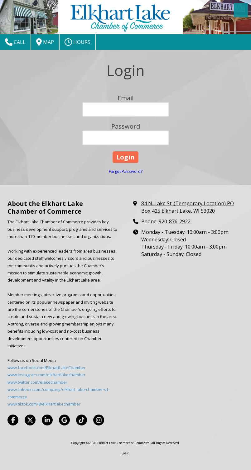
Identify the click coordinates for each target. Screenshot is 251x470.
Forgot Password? (125, 171)
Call (15, 42)
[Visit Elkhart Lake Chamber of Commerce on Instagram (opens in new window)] (98, 420)
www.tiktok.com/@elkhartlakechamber (43, 404)
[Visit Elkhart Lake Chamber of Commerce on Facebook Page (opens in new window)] (12, 420)
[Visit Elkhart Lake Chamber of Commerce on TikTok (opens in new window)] (81, 420)
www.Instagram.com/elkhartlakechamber (46, 374)
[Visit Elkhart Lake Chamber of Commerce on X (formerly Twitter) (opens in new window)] (30, 420)
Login (125, 453)
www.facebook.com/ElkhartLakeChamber (46, 367)
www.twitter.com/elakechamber (37, 382)
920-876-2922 (175, 221)
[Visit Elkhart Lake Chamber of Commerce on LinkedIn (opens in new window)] (47, 420)
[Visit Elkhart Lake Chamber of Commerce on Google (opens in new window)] (64, 420)
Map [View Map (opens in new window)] (45, 42)
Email (125, 98)
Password (125, 126)
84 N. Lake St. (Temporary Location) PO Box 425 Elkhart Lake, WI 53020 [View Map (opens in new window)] (187, 207)
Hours (77, 42)
